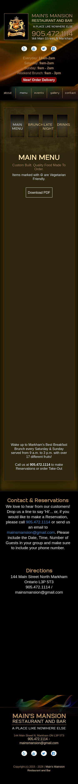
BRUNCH (33, 125)
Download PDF (39, 192)
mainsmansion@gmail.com (31, 532)
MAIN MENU (17, 127)
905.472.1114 (52, 32)
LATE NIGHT (48, 127)
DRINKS (62, 125)
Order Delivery (39, 79)
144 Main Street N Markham (52, 38)
